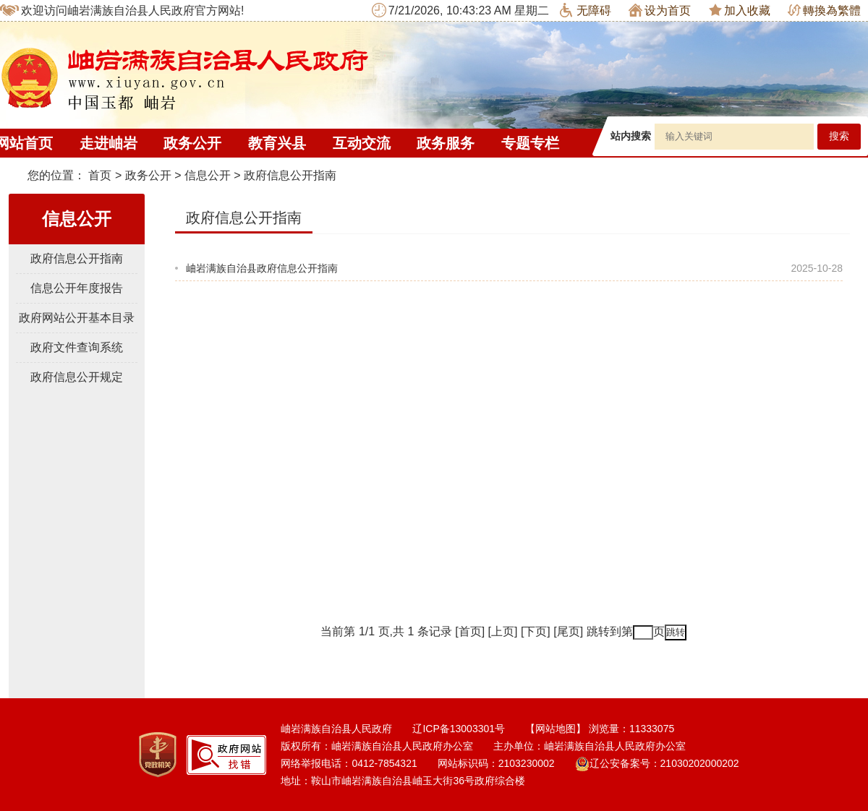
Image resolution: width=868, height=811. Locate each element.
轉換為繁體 (824, 10)
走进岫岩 (108, 143)
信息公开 (207, 175)
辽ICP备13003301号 (458, 728)
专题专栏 (530, 143)
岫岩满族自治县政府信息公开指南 (262, 268)
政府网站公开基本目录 (77, 318)
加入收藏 (739, 10)
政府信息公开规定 (76, 377)
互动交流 (362, 143)
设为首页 (660, 10)
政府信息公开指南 (290, 175)
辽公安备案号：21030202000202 (657, 763)
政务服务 (446, 143)
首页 (99, 175)
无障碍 (585, 10)
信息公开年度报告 (76, 288)
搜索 (839, 136)
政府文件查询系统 (76, 347)
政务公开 (192, 143)
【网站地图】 (555, 728)
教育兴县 (277, 143)
